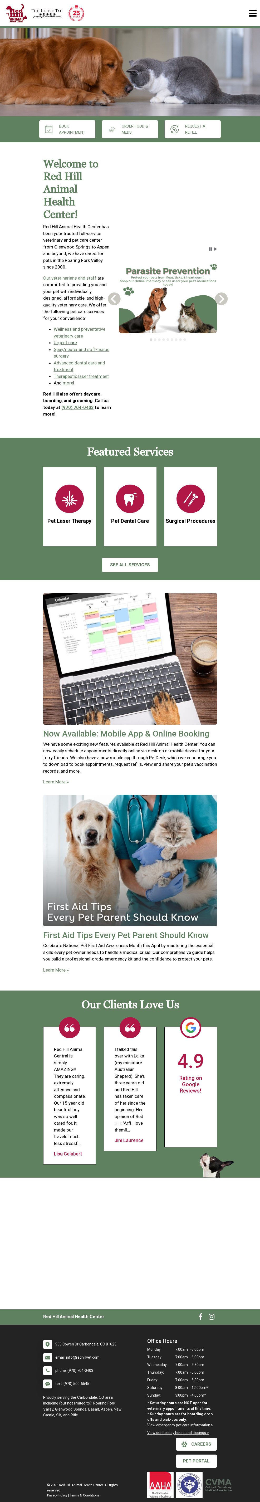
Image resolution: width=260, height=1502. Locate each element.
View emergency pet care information (178, 1425)
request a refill (187, 129)
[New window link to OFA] (190, 1485)
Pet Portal (196, 1461)
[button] (210, 249)
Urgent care (65, 342)
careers (196, 1444)
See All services (130, 564)
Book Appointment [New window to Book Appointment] (65, 129)
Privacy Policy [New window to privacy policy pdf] (57, 1495)
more (68, 383)
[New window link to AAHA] (161, 1485)
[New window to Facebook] (200, 1318)
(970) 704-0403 (77, 407)
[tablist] (168, 340)
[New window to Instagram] (211, 1318)
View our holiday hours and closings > (178, 1433)
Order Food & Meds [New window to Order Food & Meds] (128, 129)
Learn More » (56, 781)
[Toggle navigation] (252, 13)
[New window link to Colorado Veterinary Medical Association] (219, 1485)
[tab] (151, 340)
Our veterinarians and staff (69, 278)
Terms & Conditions (85, 1495)
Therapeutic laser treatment (81, 376)
